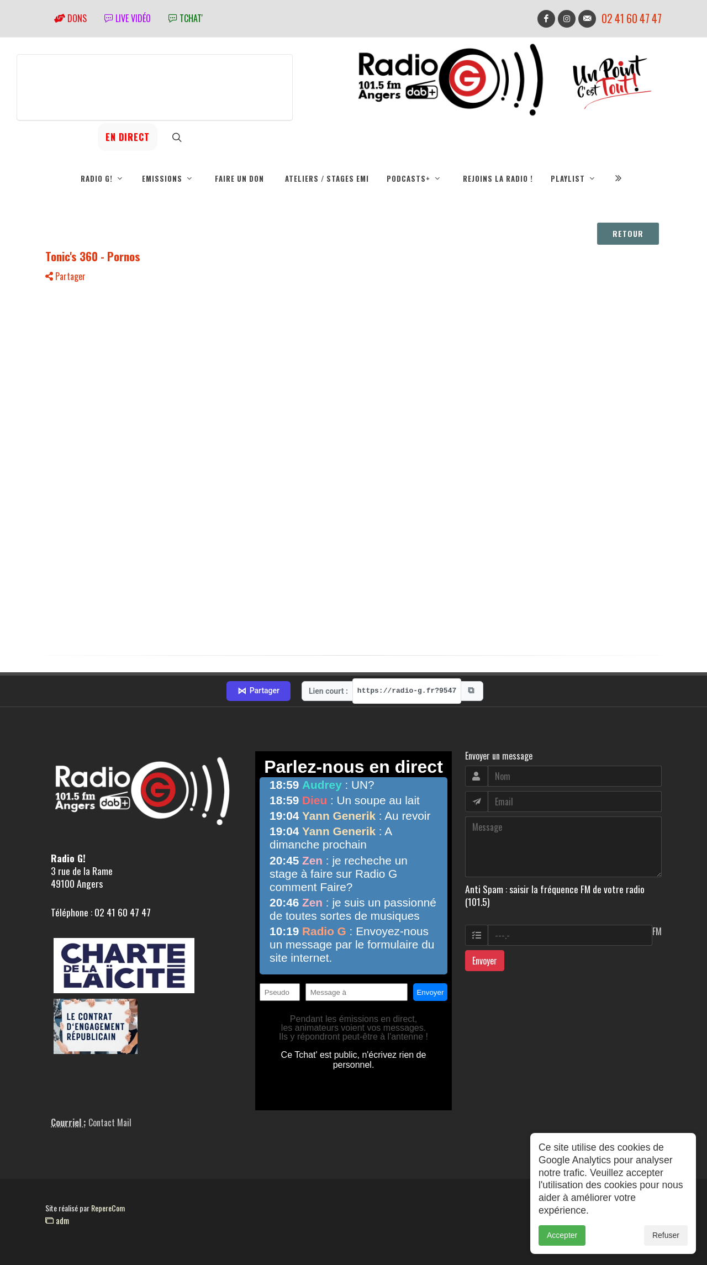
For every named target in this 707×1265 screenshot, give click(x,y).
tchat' (185, 18)
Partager (65, 276)
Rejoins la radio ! (498, 178)
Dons (70, 18)
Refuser (665, 1235)
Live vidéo (127, 18)
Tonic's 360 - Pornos (92, 256)
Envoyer (484, 960)
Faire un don (239, 178)
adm (57, 1220)
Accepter (562, 1235)
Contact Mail (109, 1122)
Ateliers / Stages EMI (327, 178)
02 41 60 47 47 (632, 18)
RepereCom (108, 1208)
